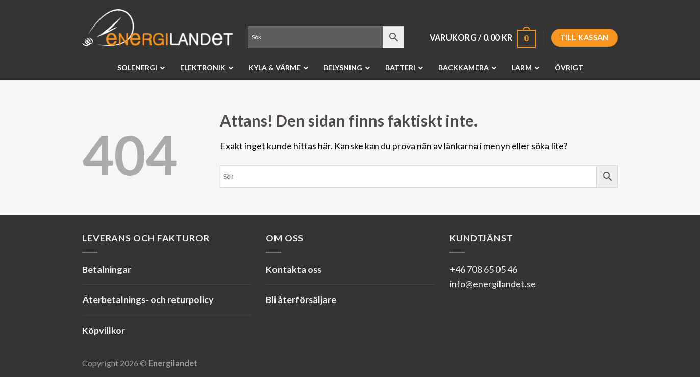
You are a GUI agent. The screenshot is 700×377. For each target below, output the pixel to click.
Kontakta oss (293, 269)
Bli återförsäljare (301, 299)
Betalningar (106, 269)
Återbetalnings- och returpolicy (148, 299)
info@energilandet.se (492, 283)
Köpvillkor (103, 330)
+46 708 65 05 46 (483, 269)
